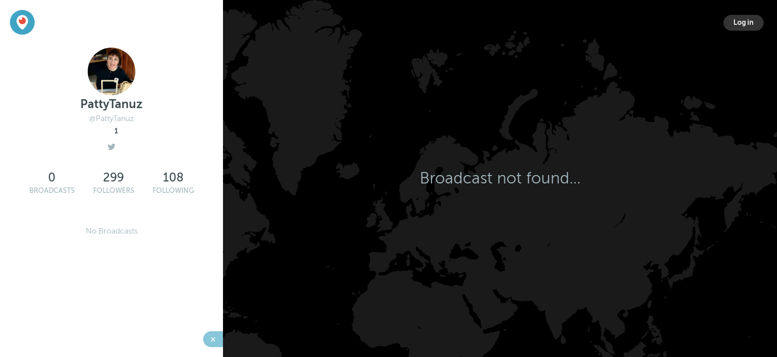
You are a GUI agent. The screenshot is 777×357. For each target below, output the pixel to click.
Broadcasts (52, 190)
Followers (113, 190)
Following (173, 190)
